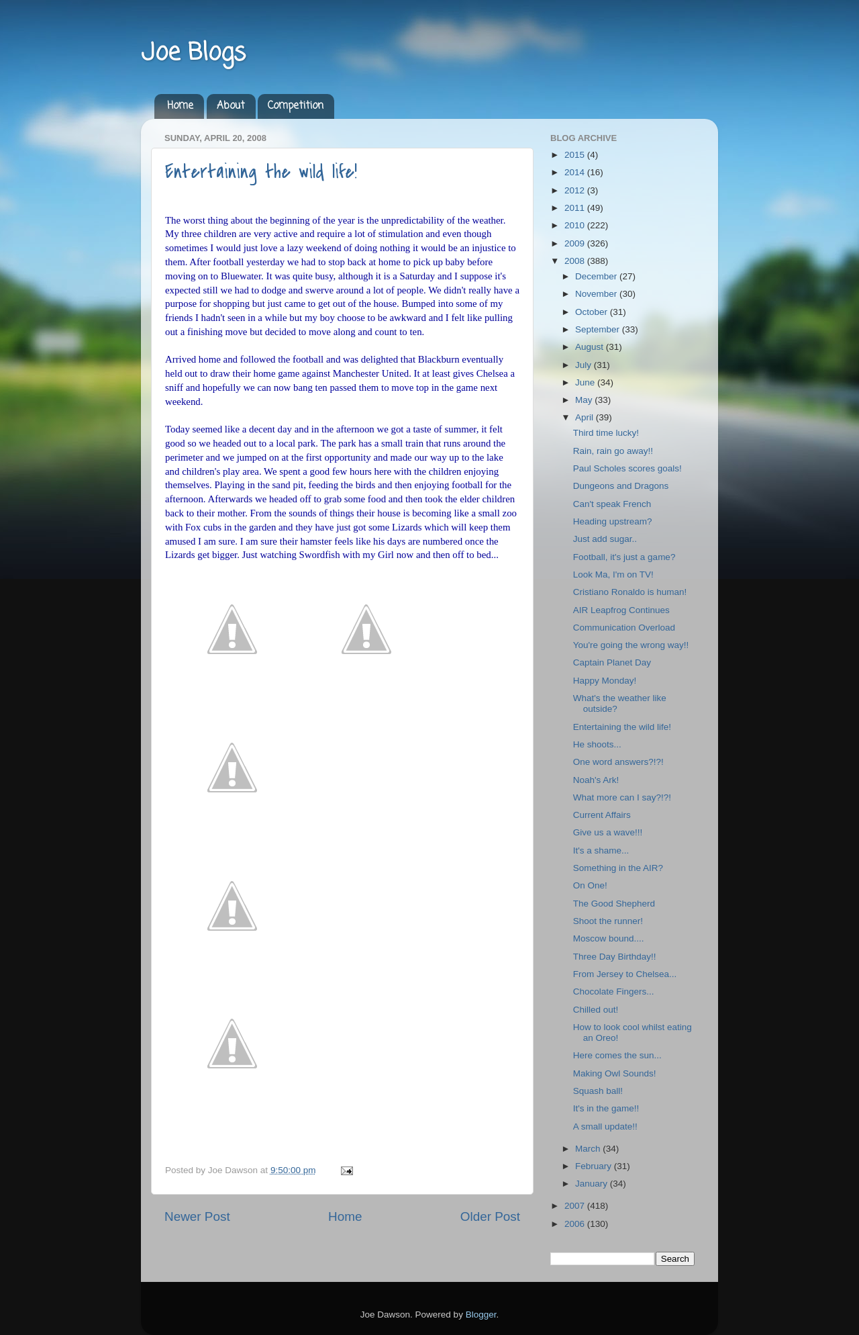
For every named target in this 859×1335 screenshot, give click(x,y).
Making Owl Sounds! (614, 1073)
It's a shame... (601, 850)
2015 (575, 155)
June (586, 382)
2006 (575, 1224)
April (585, 417)
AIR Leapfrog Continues (621, 610)
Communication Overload (624, 628)
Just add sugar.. (605, 539)
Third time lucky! (606, 433)
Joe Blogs (193, 53)
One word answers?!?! (618, 762)
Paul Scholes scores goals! (627, 468)
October (592, 312)
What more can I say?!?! (622, 797)
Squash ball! (598, 1091)
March (589, 1149)
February (594, 1166)
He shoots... (597, 744)
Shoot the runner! (608, 921)
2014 (575, 172)
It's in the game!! (606, 1108)
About (231, 106)
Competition (295, 106)
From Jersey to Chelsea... (625, 974)
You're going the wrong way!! (631, 645)
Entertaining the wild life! (261, 171)
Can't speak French (612, 504)
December (597, 276)
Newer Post (197, 1216)
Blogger (481, 1314)
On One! (590, 885)
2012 (575, 190)
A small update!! (605, 1126)
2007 (575, 1206)
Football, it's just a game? (624, 557)
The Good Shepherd (614, 904)
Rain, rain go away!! (613, 451)
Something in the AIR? (618, 868)
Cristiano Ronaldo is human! (630, 592)
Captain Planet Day (612, 662)
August (590, 347)
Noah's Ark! (596, 780)
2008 (575, 261)
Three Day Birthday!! (614, 957)
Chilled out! (596, 1010)
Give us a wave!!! (608, 832)
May (585, 400)
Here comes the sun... (617, 1055)
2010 (575, 225)
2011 (575, 208)
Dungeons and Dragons (621, 486)
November (597, 294)
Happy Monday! (605, 681)
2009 (575, 243)
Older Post (490, 1216)
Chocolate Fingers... (613, 991)
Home (180, 106)
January (592, 1184)
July (584, 365)
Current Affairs (602, 815)
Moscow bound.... (608, 938)
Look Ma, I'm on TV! (613, 574)
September (598, 329)
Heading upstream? (612, 521)
